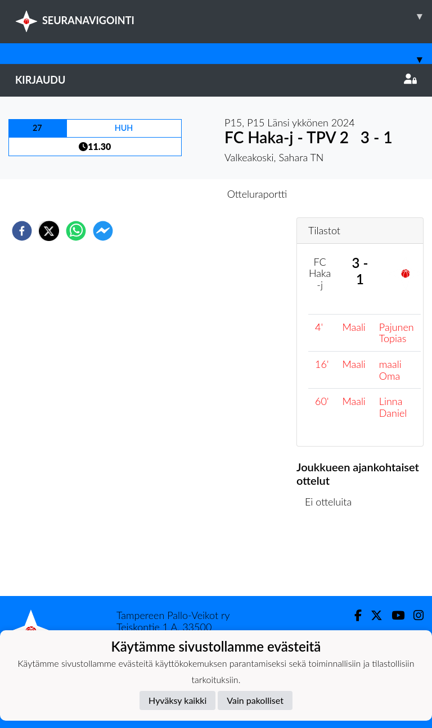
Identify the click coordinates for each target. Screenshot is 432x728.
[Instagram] (414, 615)
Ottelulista (332, 558)
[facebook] (22, 231)
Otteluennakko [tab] (177, 194)
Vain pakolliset (255, 700)
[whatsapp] (76, 231)
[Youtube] (393, 615)
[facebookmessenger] (103, 231)
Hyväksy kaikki (177, 700)
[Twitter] (372, 615)
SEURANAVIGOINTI (223, 16)
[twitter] (49, 231)
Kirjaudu (216, 80)
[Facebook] (353, 615)
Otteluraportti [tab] (257, 194)
